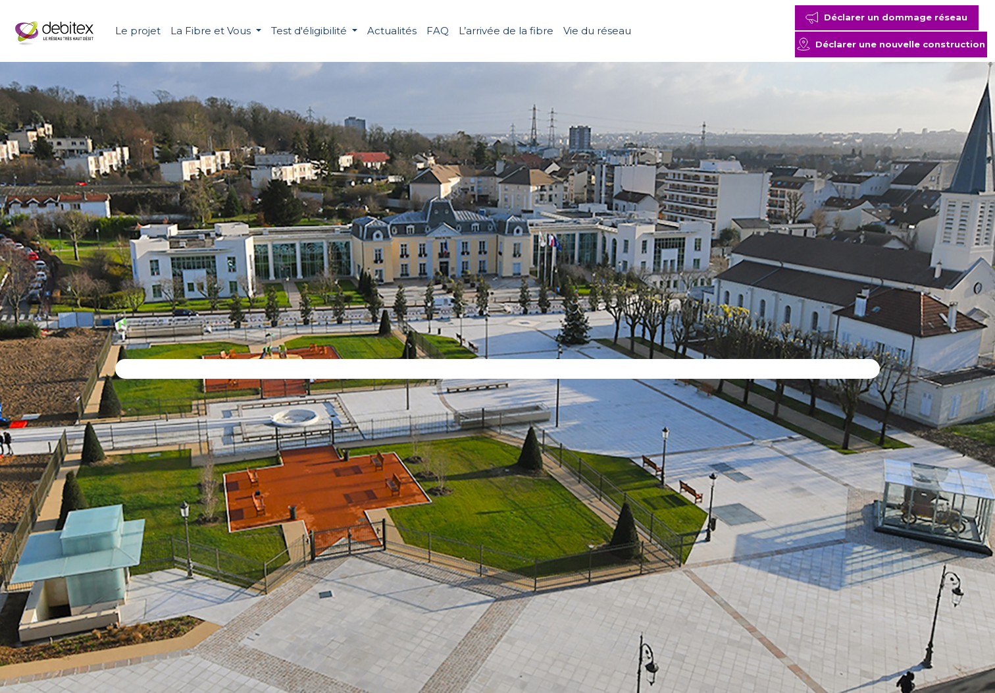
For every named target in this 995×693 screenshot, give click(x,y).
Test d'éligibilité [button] (310, 30)
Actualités (392, 30)
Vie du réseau (597, 30)
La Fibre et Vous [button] (211, 30)
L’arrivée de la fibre (506, 30)
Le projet (138, 30)
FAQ (437, 30)
